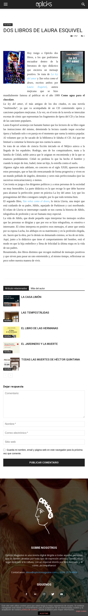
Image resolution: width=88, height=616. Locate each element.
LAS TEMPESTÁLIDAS (35, 312)
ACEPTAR (44, 613)
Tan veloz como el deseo (36, 201)
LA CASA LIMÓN (31, 297)
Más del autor (38, 288)
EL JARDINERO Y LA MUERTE (39, 343)
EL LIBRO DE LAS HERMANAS (39, 328)
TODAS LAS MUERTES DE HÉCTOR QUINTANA (50, 359)
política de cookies (29, 610)
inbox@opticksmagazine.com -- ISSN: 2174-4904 (51, 572)
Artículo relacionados (16, 288)
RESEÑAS (8, 24)
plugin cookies (81, 611)
